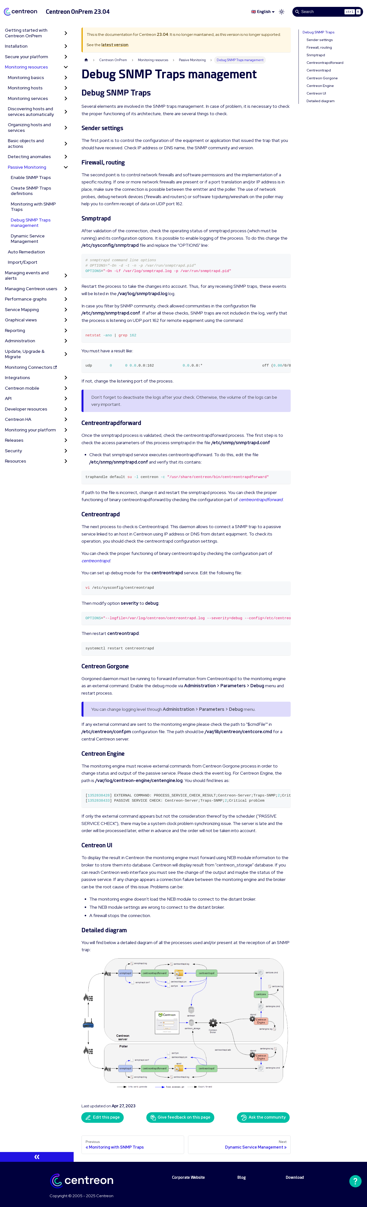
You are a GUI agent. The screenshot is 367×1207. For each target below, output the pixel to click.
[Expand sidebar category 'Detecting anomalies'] (65, 157)
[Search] (327, 12)
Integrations (17, 377)
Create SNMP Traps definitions (31, 190)
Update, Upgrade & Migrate (24, 354)
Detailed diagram (321, 101)
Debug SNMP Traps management (31, 222)
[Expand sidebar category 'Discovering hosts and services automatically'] (65, 111)
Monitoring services (28, 98)
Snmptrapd (316, 55)
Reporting (15, 330)
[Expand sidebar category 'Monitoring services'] (65, 98)
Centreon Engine (320, 85)
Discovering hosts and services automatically (31, 111)
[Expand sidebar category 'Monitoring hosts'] (65, 88)
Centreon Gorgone (322, 78)
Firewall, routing (319, 47)
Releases (14, 440)
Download (295, 1177)
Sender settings (320, 40)
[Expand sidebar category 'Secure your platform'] (65, 57)
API (8, 398)
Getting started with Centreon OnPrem (26, 33)
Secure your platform (26, 56)
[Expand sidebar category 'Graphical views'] (65, 320)
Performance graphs (26, 299)
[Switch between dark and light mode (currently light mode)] (281, 12)
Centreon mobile (22, 388)
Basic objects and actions (26, 143)
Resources (15, 461)
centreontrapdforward (261, 499)
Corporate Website (188, 1177)
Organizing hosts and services (29, 127)
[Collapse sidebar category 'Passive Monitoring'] (65, 167)
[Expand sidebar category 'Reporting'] (65, 330)
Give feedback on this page (180, 1118)
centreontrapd (96, 560)
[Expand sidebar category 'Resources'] (65, 461)
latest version (114, 44)
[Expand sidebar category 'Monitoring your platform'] (65, 430)
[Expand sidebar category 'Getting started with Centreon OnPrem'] (65, 33)
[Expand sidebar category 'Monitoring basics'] (65, 77)
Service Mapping (22, 309)
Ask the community (263, 1118)
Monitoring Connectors (31, 367)
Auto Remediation (26, 252)
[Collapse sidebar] (37, 1157)
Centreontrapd (319, 70)
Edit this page (102, 1118)
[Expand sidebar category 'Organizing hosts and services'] (65, 127)
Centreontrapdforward (325, 62)
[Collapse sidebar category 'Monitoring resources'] (65, 67)
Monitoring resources (26, 67)
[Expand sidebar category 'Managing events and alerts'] (65, 275)
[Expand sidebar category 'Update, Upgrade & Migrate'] (65, 354)
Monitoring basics (26, 77)
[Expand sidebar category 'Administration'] (65, 341)
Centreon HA (18, 419)
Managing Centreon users (31, 288)
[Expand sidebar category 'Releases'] (65, 440)
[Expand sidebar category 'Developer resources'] (65, 409)
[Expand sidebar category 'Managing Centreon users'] (65, 289)
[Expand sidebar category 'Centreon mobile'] (65, 388)
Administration (20, 340)
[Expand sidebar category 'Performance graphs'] (65, 299)
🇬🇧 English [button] (261, 11)
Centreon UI (316, 93)
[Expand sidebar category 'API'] (65, 398)
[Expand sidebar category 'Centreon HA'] (65, 419)
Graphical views (21, 320)
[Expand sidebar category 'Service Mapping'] (65, 310)
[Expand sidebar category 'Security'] (65, 451)
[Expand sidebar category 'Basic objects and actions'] (65, 143)
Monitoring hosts (25, 88)
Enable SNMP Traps (31, 177)
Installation (16, 46)
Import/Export (22, 262)
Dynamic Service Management (28, 238)
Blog (241, 1177)
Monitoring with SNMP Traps (33, 206)
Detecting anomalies (29, 156)
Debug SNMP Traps (319, 32)
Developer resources (26, 409)
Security (13, 450)
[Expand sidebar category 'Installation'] (65, 46)
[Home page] (86, 60)
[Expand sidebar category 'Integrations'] (65, 378)
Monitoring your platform (30, 430)
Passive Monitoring (27, 167)
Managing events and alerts (27, 275)
